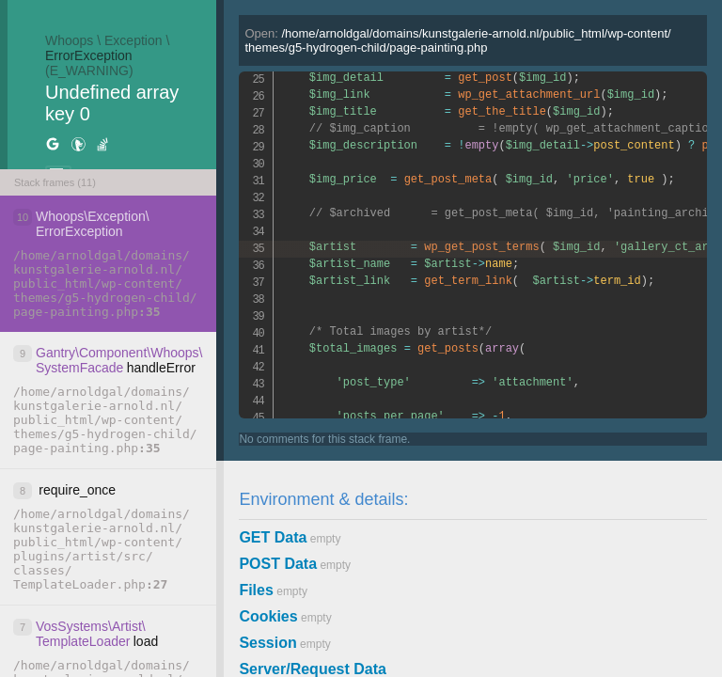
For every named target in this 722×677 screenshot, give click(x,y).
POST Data (278, 564)
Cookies (268, 616)
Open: (457, 40)
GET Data (272, 537)
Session (267, 643)
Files (256, 590)
